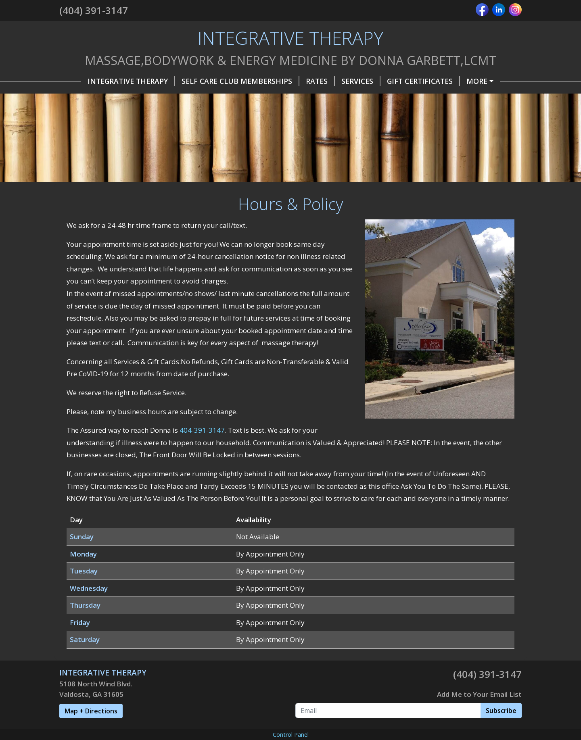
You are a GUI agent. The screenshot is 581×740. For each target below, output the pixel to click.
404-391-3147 (202, 515)
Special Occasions (372, 98)
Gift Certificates (401, 81)
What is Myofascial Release (334, 115)
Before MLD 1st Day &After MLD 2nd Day (148, 149)
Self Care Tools (291, 98)
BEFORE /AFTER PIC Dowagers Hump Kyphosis (322, 132)
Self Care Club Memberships (219, 81)
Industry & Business (462, 98)
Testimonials (220, 98)
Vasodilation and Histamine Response (146, 132)
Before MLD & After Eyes (287, 149)
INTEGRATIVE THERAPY (109, 81)
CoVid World (94, 115)
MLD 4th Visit (95, 166)
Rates (298, 81)
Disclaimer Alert (165, 166)
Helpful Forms (99, 98)
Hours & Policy (478, 81)
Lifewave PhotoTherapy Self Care (200, 115)
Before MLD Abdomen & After (405, 149)
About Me (161, 98)
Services (339, 81)
